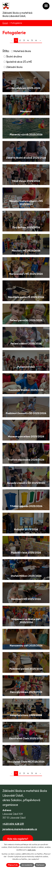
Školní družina (14, 56)
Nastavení (40, 865)
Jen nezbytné (26, 865)
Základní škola (14, 67)
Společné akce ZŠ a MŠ (19, 61)
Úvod (5, 23)
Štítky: (5, 50)
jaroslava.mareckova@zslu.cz (19, 829)
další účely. (32, 850)
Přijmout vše (13, 865)
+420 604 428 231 (13, 823)
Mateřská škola (22, 51)
